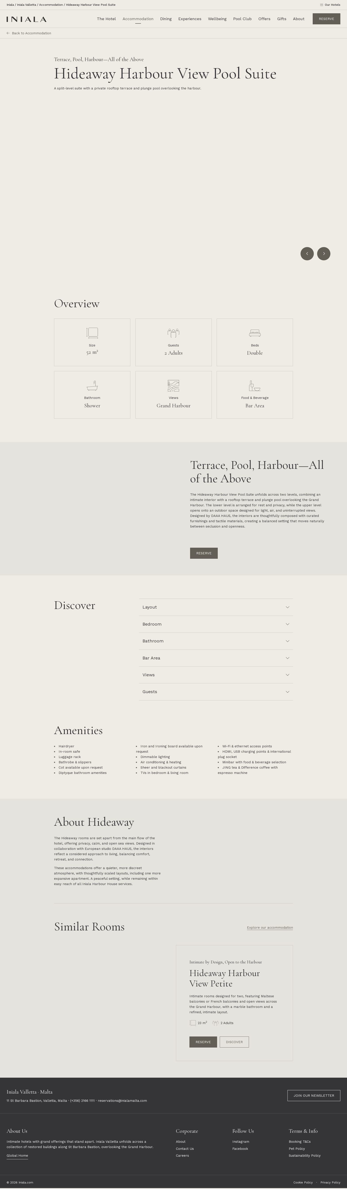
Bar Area (151, 658)
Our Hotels (332, 4)
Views (149, 674)
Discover (234, 1043)
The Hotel (106, 18)
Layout (150, 607)
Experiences (189, 18)
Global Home (17, 1156)
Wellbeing (217, 18)
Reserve (326, 19)
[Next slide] (323, 253)
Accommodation (51, 4)
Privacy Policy (330, 1183)
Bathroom (153, 641)
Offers (264, 18)
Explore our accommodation (270, 928)
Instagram (240, 1143)
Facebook (240, 1149)
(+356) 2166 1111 (82, 1102)
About (299, 18)
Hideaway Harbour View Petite (224, 979)
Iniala (10, 4)
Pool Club (242, 18)
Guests (150, 691)
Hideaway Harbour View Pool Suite (91, 4)
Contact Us (185, 1149)
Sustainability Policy (305, 1156)
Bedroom (152, 624)
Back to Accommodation (29, 33)
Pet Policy (297, 1149)
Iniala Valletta (26, 4)
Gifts (281, 18)
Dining (166, 18)
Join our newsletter (314, 1096)
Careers (182, 1156)
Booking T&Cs (300, 1143)
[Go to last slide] (307, 253)
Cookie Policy (303, 1183)
